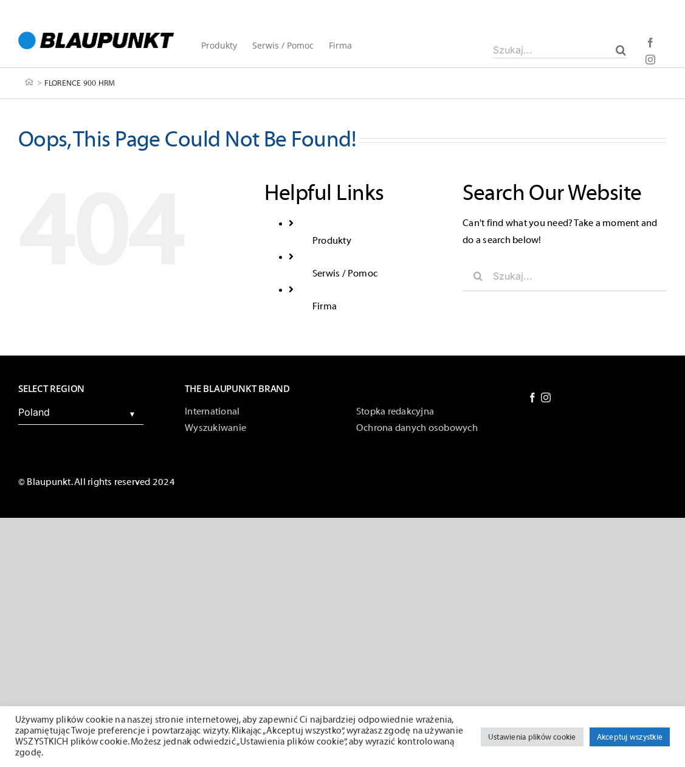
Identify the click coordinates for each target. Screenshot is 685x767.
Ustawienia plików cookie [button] (532, 736)
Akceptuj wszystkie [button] (630, 736)
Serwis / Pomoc (344, 273)
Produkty (331, 240)
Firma (324, 306)
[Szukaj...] (560, 50)
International (212, 411)
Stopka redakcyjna (395, 411)
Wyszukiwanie (215, 427)
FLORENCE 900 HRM (79, 82)
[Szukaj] (620, 50)
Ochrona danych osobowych (417, 427)
